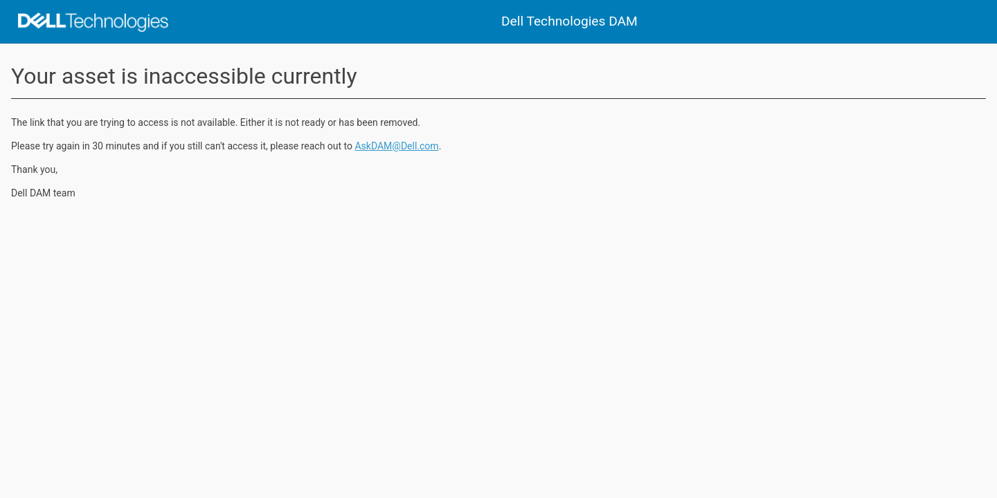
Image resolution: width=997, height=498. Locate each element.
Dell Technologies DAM (569, 21)
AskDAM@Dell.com (396, 145)
